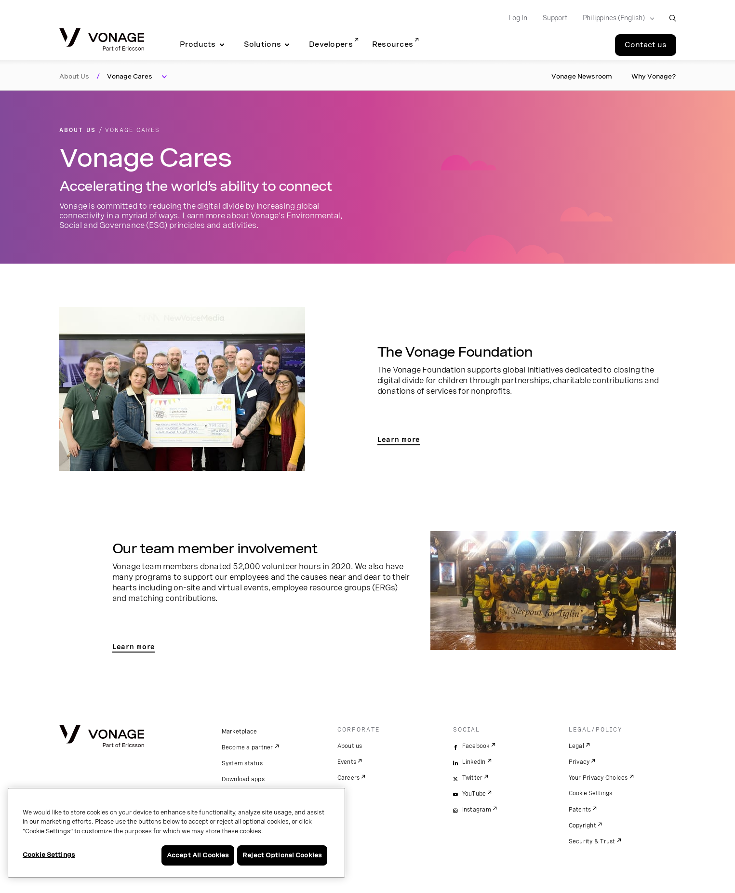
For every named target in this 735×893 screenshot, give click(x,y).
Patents (580, 809)
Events (347, 762)
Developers (331, 44)
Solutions (262, 44)
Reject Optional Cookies (282, 855)
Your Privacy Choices (598, 777)
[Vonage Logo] (101, 40)
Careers (348, 777)
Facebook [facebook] (476, 746)
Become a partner (247, 747)
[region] (176, 833)
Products (198, 44)
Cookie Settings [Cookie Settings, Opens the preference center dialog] (49, 854)
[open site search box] (672, 18)
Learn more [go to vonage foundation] (398, 439)
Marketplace (239, 731)
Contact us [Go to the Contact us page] (646, 44)
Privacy (579, 762)
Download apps (243, 779)
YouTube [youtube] (474, 793)
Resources (392, 44)
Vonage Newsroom (581, 76)
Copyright (582, 825)
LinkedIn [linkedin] (474, 762)
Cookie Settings (591, 793)
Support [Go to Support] (555, 18)
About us (349, 746)
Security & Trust (592, 841)
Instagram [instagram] (476, 809)
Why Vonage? (653, 76)
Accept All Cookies (198, 855)
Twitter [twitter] (472, 777)
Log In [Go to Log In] (517, 18)
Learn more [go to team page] (133, 647)
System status (242, 763)
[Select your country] (615, 18)
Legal (576, 746)
